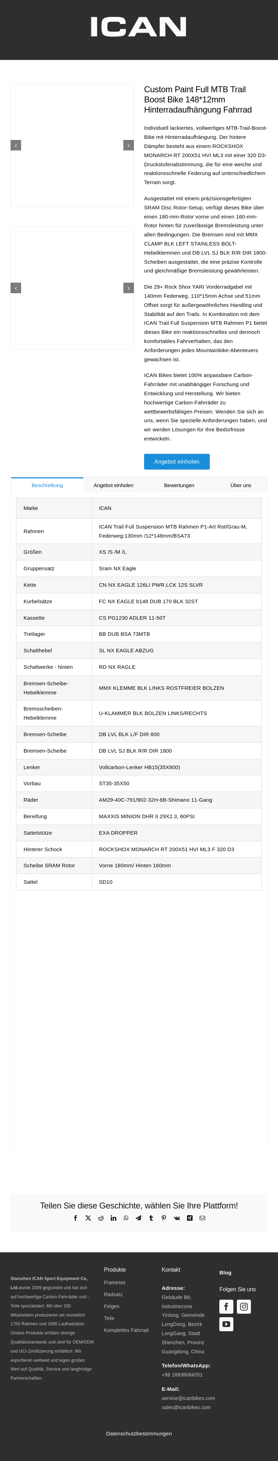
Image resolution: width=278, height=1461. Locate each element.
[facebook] (226, 1307)
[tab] (47, 484)
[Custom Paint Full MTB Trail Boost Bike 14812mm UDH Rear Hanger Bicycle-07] (72, 288)
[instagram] (244, 1307)
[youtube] (226, 1324)
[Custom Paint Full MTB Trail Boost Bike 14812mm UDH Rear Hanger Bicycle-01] (72, 145)
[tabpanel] (139, 820)
